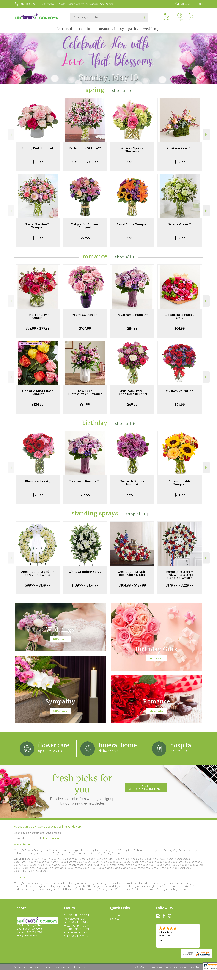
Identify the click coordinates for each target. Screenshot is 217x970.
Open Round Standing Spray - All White (37, 573)
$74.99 (38, 495)
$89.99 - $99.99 (38, 328)
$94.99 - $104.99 (85, 162)
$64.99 (37, 162)
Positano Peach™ (179, 148)
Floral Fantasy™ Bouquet (38, 316)
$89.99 (180, 162)
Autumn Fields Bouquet (179, 483)
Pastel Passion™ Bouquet (37, 226)
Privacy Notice (155, 966)
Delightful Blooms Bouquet (85, 226)
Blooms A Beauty (37, 481)
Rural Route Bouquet (132, 224)
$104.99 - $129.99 (132, 585)
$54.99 (132, 238)
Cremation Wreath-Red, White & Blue (132, 573)
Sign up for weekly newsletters (146, 787)
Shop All (120, 90)
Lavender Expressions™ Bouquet (85, 392)
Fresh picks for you (82, 789)
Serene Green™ (179, 224)
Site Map (195, 966)
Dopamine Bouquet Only (179, 316)
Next (206, 134)
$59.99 (132, 495)
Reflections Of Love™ (85, 148)
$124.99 (38, 404)
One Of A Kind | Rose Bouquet (37, 392)
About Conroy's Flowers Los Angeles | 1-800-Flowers (48, 826)
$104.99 (85, 328)
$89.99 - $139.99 (37, 585)
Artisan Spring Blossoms (132, 150)
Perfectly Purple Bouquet (132, 483)
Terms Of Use (137, 966)
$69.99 (85, 238)
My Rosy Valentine (179, 391)
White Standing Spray (85, 571)
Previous (11, 134)
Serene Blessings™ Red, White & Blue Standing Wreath (179, 574)
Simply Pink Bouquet (37, 148)
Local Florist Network (176, 966)
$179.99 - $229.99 (179, 585)
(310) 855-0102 (28, 3)
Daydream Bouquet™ (132, 315)
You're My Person (85, 315)
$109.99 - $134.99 (84, 585)
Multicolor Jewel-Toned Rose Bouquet (132, 392)
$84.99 (37, 238)
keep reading (51, 838)
